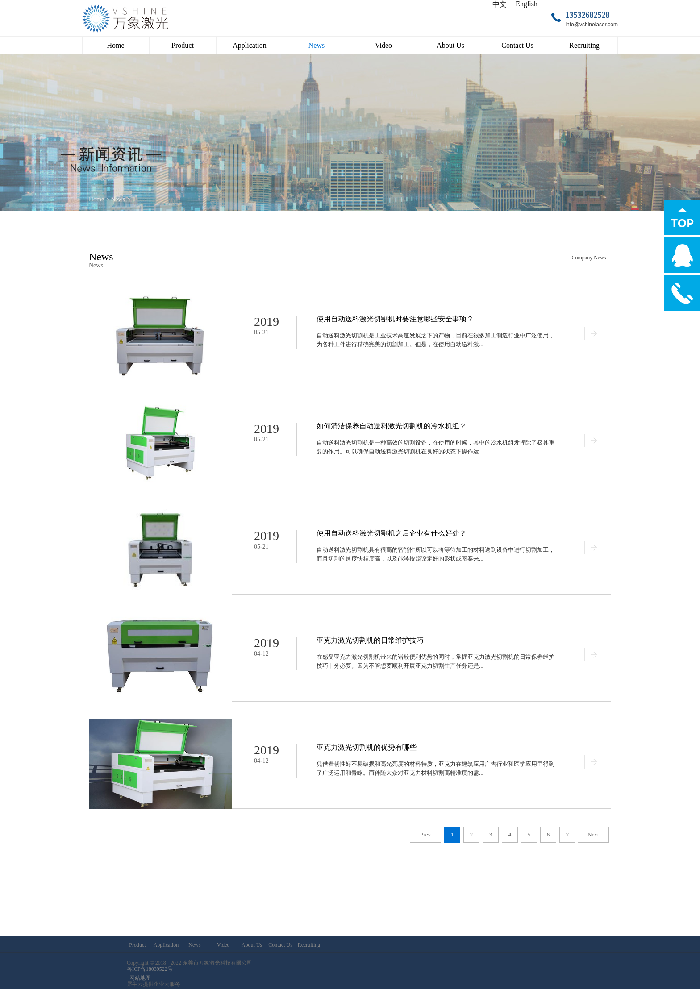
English (527, 4)
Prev (425, 834)
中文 (499, 4)
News (118, 199)
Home (115, 45)
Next (593, 834)
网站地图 (139, 978)
